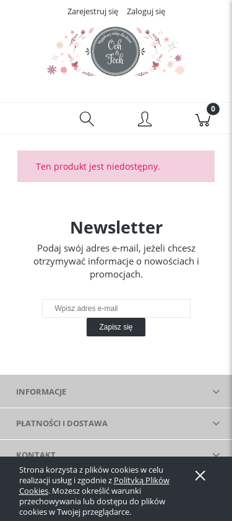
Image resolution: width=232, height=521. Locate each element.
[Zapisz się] (116, 327)
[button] (29, 118)
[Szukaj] (87, 118)
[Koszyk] (203, 118)
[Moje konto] (145, 120)
